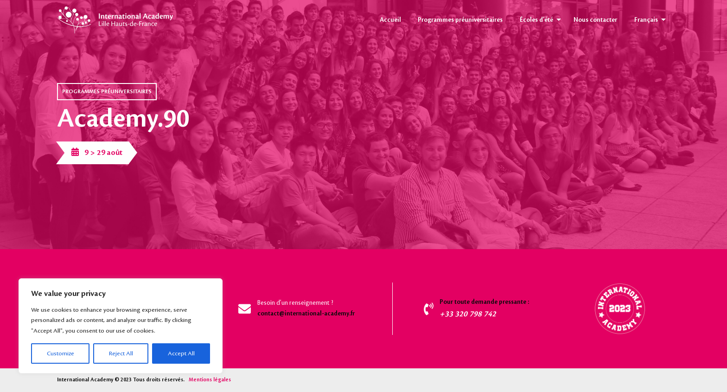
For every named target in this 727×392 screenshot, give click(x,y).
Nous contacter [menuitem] (595, 20)
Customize (60, 353)
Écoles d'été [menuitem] (536, 20)
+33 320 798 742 (468, 314)
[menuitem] (648, 20)
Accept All (181, 353)
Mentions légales (210, 380)
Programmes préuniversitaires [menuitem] (460, 20)
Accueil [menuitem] (390, 20)
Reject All (121, 353)
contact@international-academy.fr (306, 313)
